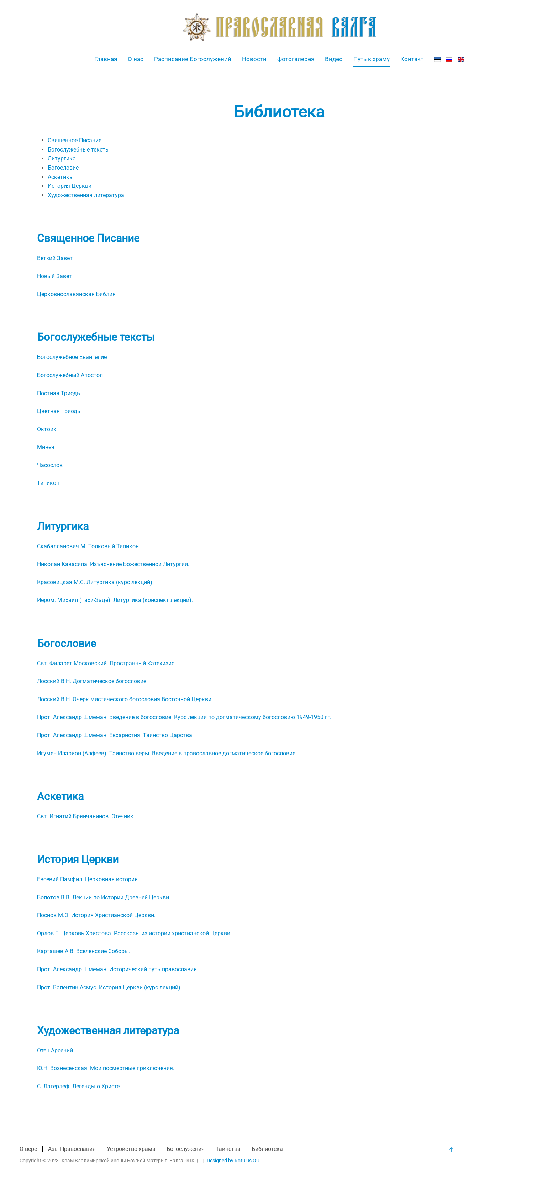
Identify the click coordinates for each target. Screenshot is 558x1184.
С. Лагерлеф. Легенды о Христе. (79, 1086)
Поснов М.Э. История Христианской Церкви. (96, 915)
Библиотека (267, 1149)
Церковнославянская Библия (76, 294)
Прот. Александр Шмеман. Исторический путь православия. (117, 969)
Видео (334, 59)
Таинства (228, 1149)
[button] (450, 1150)
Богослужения (186, 1149)
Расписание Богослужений (192, 59)
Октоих (46, 429)
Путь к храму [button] (371, 59)
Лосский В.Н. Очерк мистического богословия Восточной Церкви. (125, 699)
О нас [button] (135, 59)
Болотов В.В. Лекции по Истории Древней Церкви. (103, 897)
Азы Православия (72, 1149)
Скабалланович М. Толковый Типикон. (88, 546)
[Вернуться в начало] (279, 27)
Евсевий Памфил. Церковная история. (88, 879)
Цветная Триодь (58, 411)
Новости (254, 59)
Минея (45, 447)
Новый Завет (54, 276)
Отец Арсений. (55, 1050)
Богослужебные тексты (79, 149)
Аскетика (60, 177)
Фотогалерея (295, 59)
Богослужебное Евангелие (72, 357)
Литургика (62, 158)
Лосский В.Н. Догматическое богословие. (92, 681)
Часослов (50, 465)
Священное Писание (74, 140)
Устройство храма (131, 1149)
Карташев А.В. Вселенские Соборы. (83, 951)
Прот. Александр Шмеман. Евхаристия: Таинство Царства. (115, 735)
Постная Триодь (58, 393)
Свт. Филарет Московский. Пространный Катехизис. (106, 663)
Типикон (48, 483)
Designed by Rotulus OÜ (232, 1160)
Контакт (411, 59)
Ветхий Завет (55, 258)
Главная (105, 59)
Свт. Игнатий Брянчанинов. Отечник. (86, 816)
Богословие (63, 167)
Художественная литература (86, 195)
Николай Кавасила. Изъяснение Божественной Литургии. (113, 564)
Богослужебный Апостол (70, 375)
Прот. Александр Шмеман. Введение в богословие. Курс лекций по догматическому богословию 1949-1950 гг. (184, 717)
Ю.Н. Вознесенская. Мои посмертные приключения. (105, 1068)
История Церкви (69, 186)
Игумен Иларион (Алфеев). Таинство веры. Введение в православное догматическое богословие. (167, 753)
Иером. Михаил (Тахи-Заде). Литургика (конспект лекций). (115, 600)
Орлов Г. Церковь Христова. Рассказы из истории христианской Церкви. (134, 933)
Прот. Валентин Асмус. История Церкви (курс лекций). (109, 987)
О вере (28, 1149)
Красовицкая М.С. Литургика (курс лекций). (95, 582)
